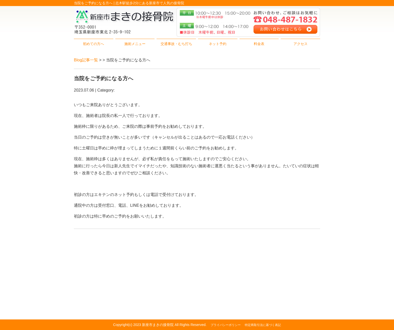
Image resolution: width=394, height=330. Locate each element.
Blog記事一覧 (86, 60)
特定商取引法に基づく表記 (263, 325)
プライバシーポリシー (226, 325)
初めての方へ (93, 44)
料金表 (259, 44)
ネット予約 (217, 44)
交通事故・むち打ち (176, 44)
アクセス (300, 44)
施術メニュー (134, 44)
